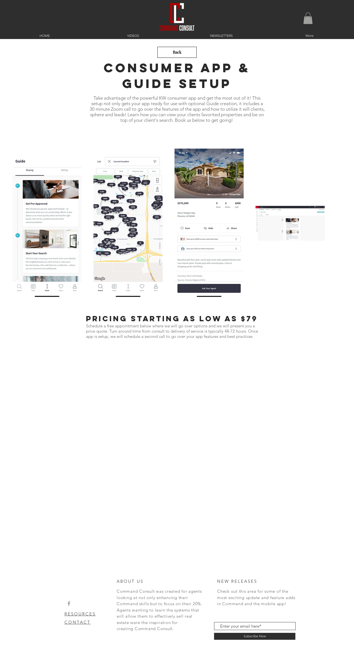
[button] (308, 18)
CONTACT (77, 622)
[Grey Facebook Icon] (69, 603)
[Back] (177, 52)
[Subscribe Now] (254, 636)
